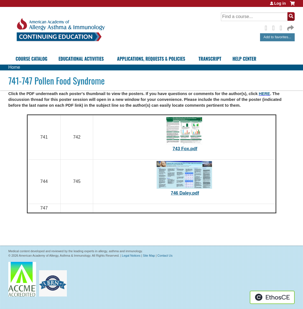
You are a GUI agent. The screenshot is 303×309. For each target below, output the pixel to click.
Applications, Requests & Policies (151, 58)
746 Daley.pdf (185, 193)
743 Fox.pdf (185, 148)
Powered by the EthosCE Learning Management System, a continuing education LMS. (272, 297)
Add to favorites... (277, 37)
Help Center (244, 58)
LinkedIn (282, 27)
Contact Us (164, 255)
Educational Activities (81, 58)
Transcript (209, 58)
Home (14, 67)
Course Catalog (31, 58)
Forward (290, 27)
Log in (280, 3)
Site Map (149, 255)
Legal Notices (131, 255)
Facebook (267, 27)
